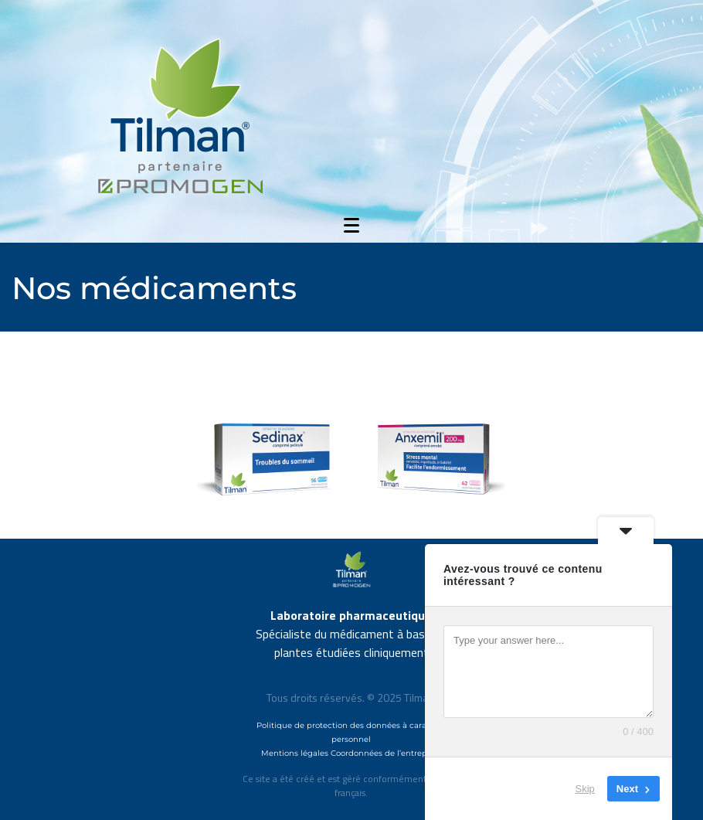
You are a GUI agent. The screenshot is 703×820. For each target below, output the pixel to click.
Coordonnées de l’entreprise (386, 753)
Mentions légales (294, 753)
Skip (585, 788)
